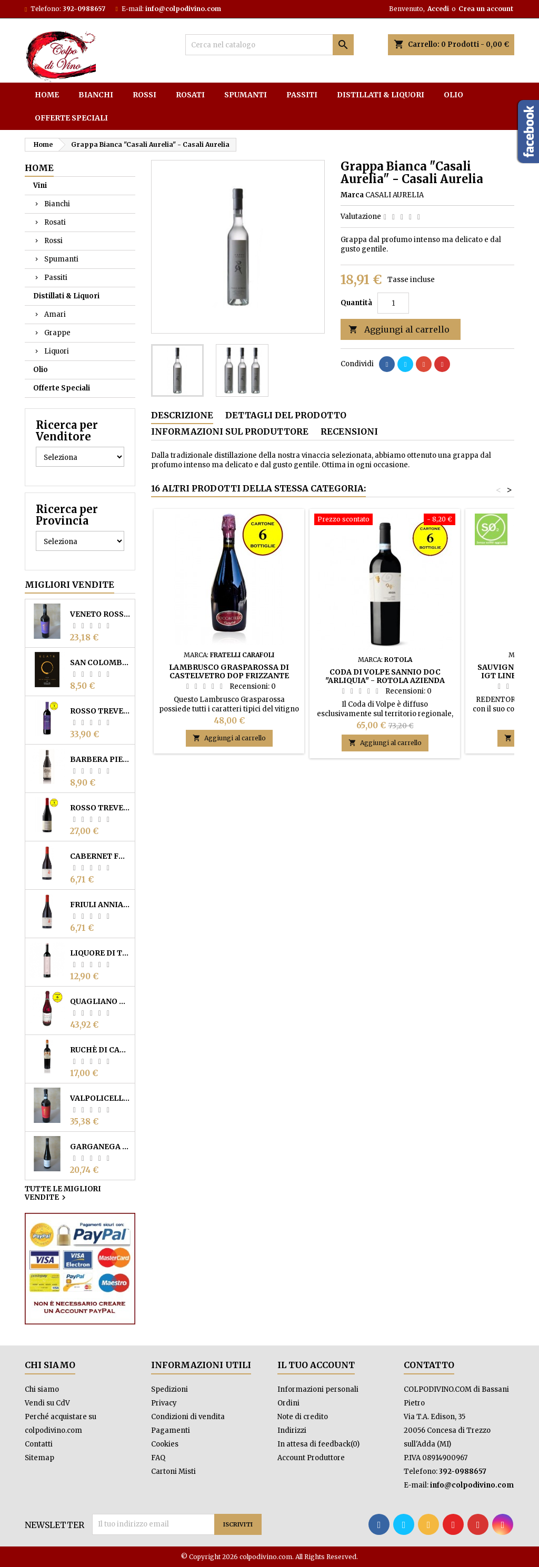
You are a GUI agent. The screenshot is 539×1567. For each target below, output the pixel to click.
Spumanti (245, 94)
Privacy (164, 1403)
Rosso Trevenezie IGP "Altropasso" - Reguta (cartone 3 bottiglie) (100, 807)
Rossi (144, 94)
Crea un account (485, 9)
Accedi (438, 9)
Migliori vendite (69, 584)
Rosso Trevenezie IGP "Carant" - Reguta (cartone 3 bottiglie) (100, 711)
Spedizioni (169, 1389)
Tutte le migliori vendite (63, 1194)
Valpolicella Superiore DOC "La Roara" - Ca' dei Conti (100, 1098)
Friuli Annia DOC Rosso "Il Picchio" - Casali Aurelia (100, 904)
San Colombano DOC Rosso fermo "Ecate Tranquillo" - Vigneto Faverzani (100, 662)
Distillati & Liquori (380, 94)
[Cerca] (269, 44)
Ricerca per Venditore (67, 430)
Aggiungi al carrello (399, 329)
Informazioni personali (317, 1389)
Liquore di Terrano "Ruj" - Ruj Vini (100, 953)
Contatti (39, 1444)
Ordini (288, 1403)
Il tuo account (316, 1365)
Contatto (429, 1365)
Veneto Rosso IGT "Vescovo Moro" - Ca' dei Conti (100, 614)
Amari (55, 314)
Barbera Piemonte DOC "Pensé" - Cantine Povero (100, 759)
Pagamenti (170, 1430)
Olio (453, 94)
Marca (352, 194)
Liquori (56, 351)
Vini (40, 185)
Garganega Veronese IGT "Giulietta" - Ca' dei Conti (100, 1146)
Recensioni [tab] (349, 431)
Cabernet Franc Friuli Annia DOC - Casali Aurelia (100, 856)
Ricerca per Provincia (67, 515)
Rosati (190, 94)
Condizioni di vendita (188, 1416)
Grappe (57, 332)
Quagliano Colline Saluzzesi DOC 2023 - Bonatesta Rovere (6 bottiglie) (100, 1001)
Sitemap (39, 1457)
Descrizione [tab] (182, 415)
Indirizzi (291, 1430)
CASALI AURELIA (394, 194)
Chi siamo (42, 1389)
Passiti (301, 94)
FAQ (158, 1457)
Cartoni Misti (173, 1471)
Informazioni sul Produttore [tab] (229, 431)
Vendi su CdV (47, 1403)
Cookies (164, 1444)
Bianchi (95, 94)
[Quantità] (393, 303)
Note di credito (302, 1416)
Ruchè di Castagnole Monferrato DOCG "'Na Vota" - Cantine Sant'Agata (100, 1050)
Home (47, 94)
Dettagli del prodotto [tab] (285, 415)
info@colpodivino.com (183, 9)
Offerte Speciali (71, 118)
